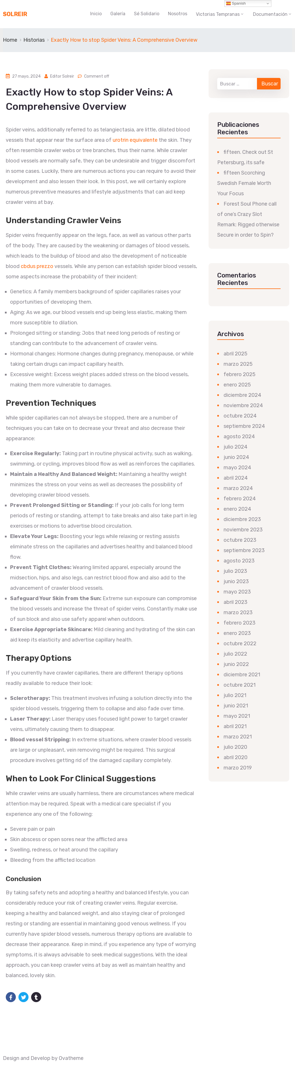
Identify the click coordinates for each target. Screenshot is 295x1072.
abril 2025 (235, 354)
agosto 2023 (239, 561)
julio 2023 (235, 571)
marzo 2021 (238, 737)
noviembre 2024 (243, 405)
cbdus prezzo (37, 266)
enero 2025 (237, 385)
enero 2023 (237, 633)
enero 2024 (237, 509)
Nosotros (177, 13)
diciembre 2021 (242, 674)
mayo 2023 (237, 592)
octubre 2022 (240, 643)
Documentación (270, 14)
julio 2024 (235, 447)
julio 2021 (235, 695)
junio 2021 (236, 705)
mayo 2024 (237, 467)
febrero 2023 (240, 623)
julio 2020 (235, 747)
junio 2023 (236, 581)
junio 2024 (236, 457)
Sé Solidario (146, 13)
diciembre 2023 (242, 519)
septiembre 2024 (244, 426)
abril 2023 (235, 602)
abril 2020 (235, 757)
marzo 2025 (238, 364)
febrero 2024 (240, 498)
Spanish (236, 3)
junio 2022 (236, 664)
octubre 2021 (240, 685)
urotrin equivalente (135, 140)
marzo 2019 (238, 768)
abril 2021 (235, 726)
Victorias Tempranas (218, 14)
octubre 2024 (240, 416)
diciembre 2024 (242, 395)
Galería (117, 13)
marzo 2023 (238, 612)
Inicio (96, 13)
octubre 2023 (240, 540)
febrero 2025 (240, 374)
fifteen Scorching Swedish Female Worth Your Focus (244, 183)
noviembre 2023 (243, 530)
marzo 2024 (238, 488)
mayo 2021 (237, 716)
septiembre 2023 (244, 550)
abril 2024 (236, 478)
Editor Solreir (62, 76)
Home (10, 40)
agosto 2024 (239, 436)
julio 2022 (235, 654)
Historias (34, 40)
